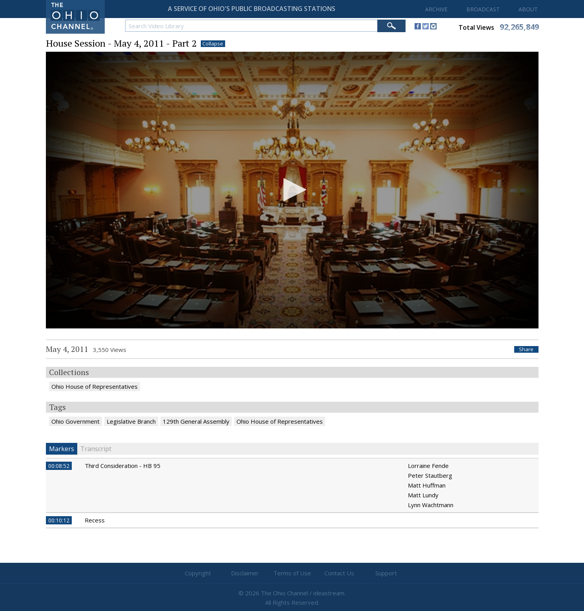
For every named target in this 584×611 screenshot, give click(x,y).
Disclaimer (245, 573)
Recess (95, 520)
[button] (292, 189)
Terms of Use (292, 573)
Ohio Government (75, 421)
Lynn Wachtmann (430, 505)
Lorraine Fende (428, 466)
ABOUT (528, 9)
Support (386, 573)
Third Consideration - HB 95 (122, 466)
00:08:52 (58, 466)
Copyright (198, 573)
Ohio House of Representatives (94, 386)
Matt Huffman (427, 485)
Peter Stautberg (430, 475)
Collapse (212, 43)
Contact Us (339, 573)
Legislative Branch (131, 421)
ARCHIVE (436, 9)
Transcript (95, 448)
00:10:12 (58, 520)
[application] (292, 190)
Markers (61, 448)
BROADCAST (483, 9)
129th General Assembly (196, 421)
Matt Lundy (423, 495)
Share (526, 349)
